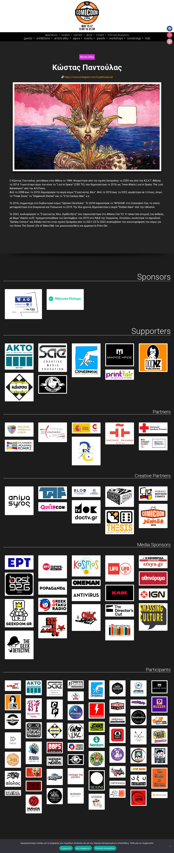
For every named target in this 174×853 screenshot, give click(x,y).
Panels (101, 38)
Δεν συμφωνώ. (83, 848)
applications (51, 35)
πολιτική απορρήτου (118, 35)
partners (78, 35)
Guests (28, 38)
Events (88, 38)
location (65, 35)
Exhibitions (43, 38)
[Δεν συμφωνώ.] (170, 846)
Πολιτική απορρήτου (105, 848)
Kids (147, 38)
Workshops (116, 38)
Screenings (134, 38)
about (89, 35)
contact (100, 35)
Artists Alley (61, 38)
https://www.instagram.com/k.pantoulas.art (89, 77)
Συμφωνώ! (66, 848)
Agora (76, 38)
